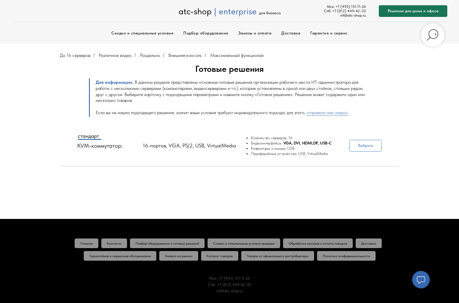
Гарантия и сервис (329, 33)
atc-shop (195, 11)
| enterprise (235, 11)
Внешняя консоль (185, 55)
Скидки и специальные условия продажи (244, 243)
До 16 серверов (75, 55)
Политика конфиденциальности (346, 256)
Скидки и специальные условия (142, 33)
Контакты (114, 243)
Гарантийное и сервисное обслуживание (120, 256)
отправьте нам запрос (327, 112)
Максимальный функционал (237, 55)
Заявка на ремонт (179, 256)
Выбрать (365, 145)
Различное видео (115, 55)
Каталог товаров (220, 256)
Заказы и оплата (255, 33)
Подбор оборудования (205, 33)
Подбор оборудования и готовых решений (167, 243)
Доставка (290, 33)
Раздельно (150, 55)
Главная (86, 243)
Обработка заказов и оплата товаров (318, 243)
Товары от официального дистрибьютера (278, 256)
